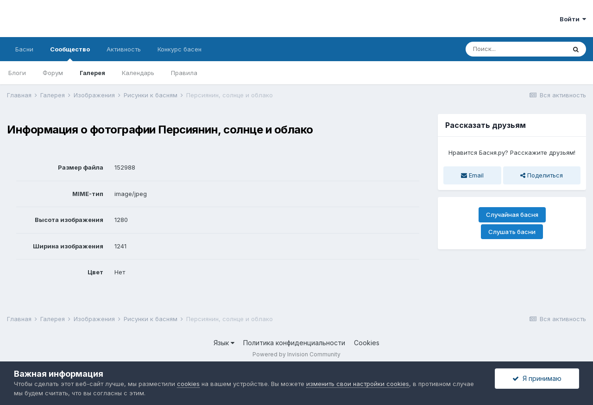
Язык (224, 343)
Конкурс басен (180, 49)
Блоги (17, 72)
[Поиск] (516, 49)
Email (472, 175)
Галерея (92, 72)
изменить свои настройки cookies (357, 383)
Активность (124, 49)
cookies (188, 383)
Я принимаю (536, 378)
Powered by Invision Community (296, 354)
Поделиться (541, 175)
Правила (184, 72)
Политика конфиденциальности (294, 343)
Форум (53, 72)
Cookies (366, 343)
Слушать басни (512, 231)
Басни (24, 49)
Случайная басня (512, 214)
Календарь (138, 72)
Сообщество (70, 53)
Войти (573, 19)
